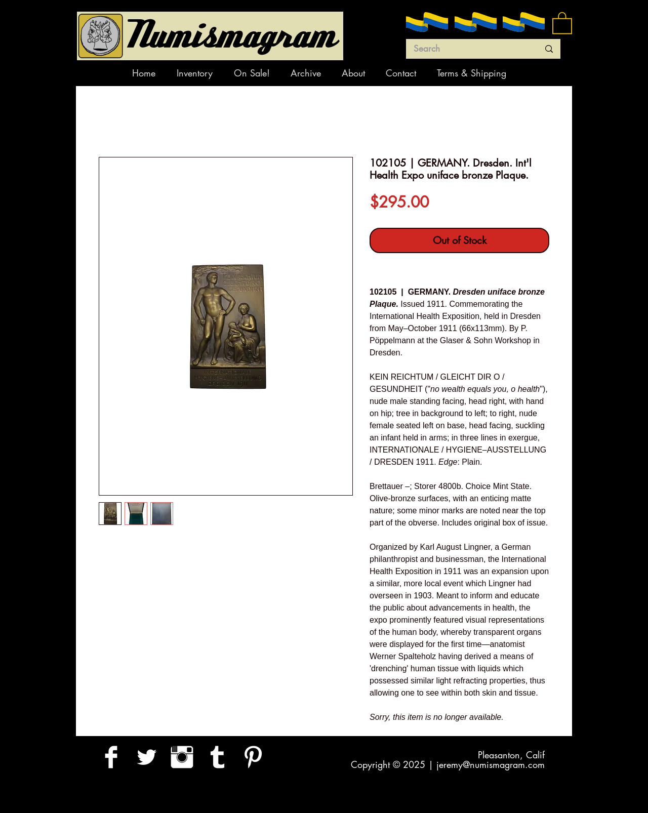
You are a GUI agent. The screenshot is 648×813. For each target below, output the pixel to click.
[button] (562, 22)
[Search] (469, 49)
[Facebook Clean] (111, 757)
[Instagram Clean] (182, 757)
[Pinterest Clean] (252, 757)
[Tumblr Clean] (217, 757)
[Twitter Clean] (146, 757)
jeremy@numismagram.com (490, 764)
